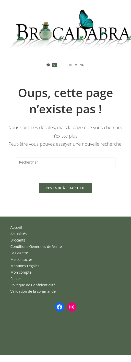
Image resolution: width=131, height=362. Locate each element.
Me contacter (21, 259)
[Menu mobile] (76, 65)
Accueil (16, 227)
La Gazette (19, 252)
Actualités (18, 233)
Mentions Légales (25, 265)
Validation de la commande (33, 291)
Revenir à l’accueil (65, 188)
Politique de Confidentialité (32, 285)
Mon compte (21, 272)
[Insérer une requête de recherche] (65, 162)
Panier (15, 278)
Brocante (18, 240)
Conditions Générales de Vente (36, 246)
